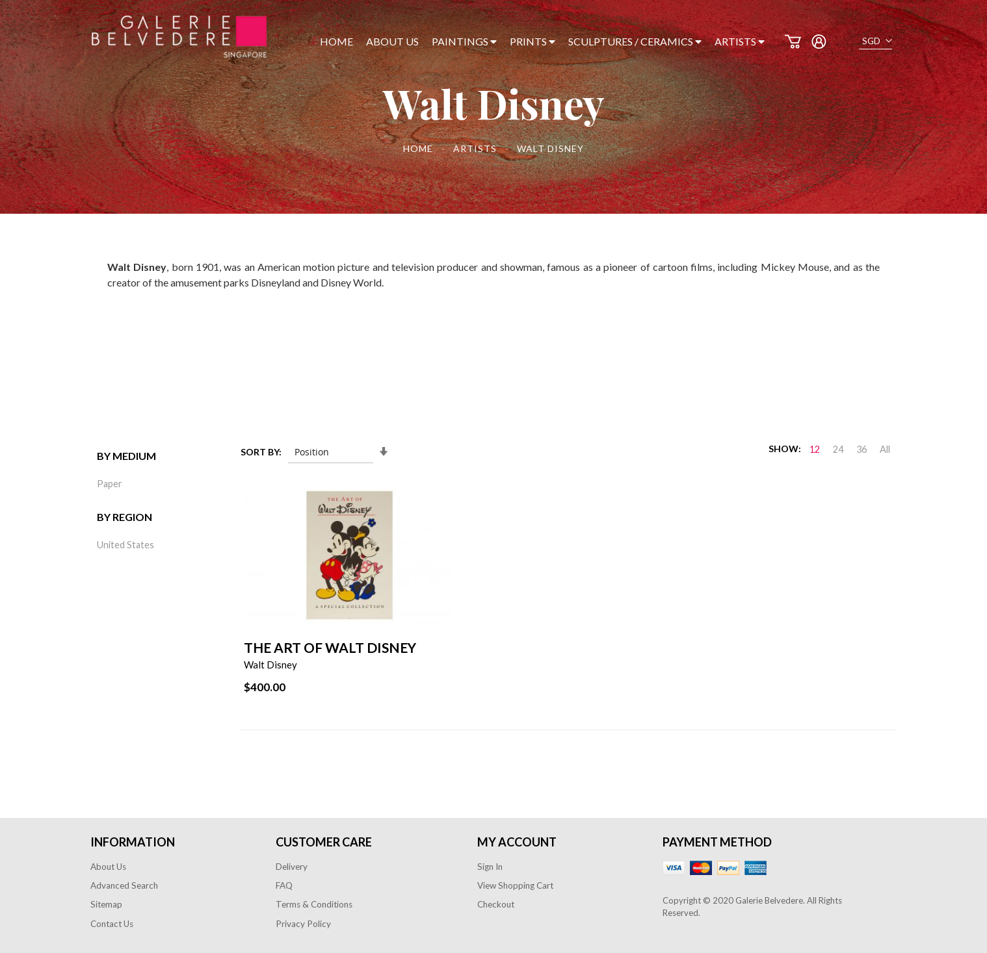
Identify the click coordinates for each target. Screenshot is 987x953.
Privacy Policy (303, 924)
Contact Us (111, 924)
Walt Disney (270, 664)
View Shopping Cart (515, 885)
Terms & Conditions (314, 904)
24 (838, 449)
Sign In (490, 866)
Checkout (495, 904)
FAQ (284, 885)
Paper (109, 483)
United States (125, 544)
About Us (108, 866)
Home (419, 148)
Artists (476, 148)
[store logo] (179, 36)
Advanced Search (124, 885)
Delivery (292, 866)
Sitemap (106, 904)
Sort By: (261, 451)
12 (814, 449)
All (885, 449)
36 (861, 449)
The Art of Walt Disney (330, 647)
